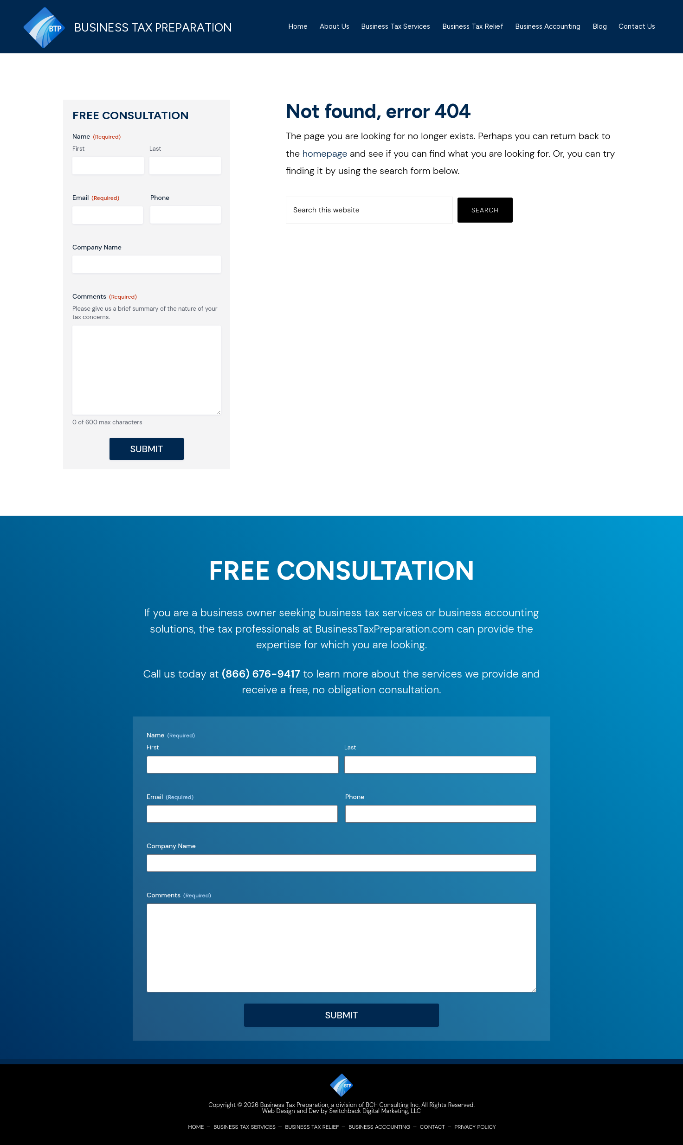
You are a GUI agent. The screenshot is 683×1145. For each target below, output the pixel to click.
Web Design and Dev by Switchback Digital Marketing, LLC (341, 1111)
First (78, 153)
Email (95, 202)
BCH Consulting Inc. (392, 1105)
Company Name (97, 252)
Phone (159, 202)
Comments (104, 301)
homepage (325, 158)
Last (155, 153)
